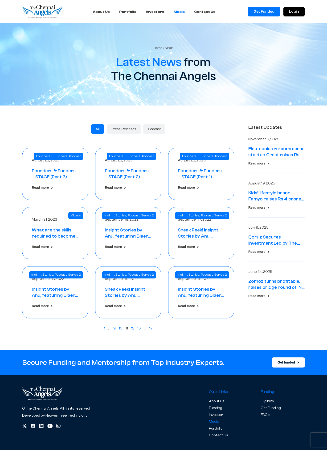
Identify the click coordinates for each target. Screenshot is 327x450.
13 (139, 328)
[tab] (97, 129)
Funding (215, 408)
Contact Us (204, 12)
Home (158, 48)
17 (151, 328)
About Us (101, 12)
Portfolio (127, 12)
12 (132, 328)
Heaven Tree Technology (66, 415)
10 (121, 328)
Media (179, 12)
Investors (155, 12)
